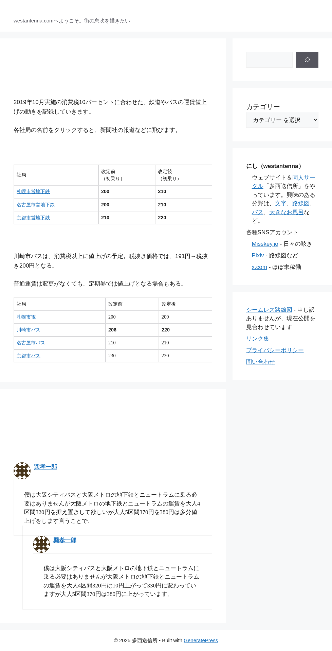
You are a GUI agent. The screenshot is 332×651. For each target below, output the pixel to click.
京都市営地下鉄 (33, 217)
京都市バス (28, 355)
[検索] (307, 60)
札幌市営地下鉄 (33, 191)
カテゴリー (263, 106)
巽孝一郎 (45, 467)
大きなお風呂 (286, 212)
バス (257, 212)
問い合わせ (260, 362)
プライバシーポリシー (275, 350)
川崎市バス (28, 329)
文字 (281, 203)
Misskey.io (265, 244)
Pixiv (258, 255)
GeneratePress (201, 640)
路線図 (301, 203)
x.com (259, 267)
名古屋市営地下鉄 (36, 204)
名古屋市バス (31, 342)
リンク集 (257, 339)
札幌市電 (26, 317)
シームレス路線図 (269, 310)
